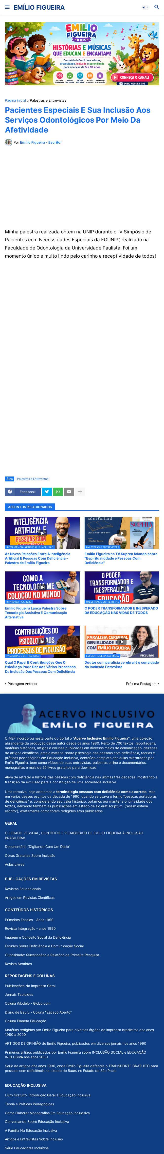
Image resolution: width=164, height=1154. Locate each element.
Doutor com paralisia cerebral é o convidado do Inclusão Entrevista (122, 664)
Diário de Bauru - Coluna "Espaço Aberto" (38, 1012)
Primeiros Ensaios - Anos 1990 (29, 920)
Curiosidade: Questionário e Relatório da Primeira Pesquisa (52, 955)
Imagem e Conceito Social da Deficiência (38, 937)
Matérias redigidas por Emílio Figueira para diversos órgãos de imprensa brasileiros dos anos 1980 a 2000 (79, 1032)
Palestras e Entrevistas (48, 100)
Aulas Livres (14, 864)
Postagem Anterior (22, 683)
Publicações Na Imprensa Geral (30, 986)
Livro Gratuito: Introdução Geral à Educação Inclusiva (48, 1095)
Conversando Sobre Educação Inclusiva (37, 1121)
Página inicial (15, 100)
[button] (7, 7)
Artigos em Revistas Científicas (30, 897)
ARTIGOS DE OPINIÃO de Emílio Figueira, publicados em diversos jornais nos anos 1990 (75, 1043)
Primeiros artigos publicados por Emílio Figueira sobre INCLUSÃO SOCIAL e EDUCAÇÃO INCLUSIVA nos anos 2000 (75, 1054)
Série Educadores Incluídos (27, 1148)
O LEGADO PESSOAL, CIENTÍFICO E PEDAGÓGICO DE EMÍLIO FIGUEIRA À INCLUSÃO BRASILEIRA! (74, 835)
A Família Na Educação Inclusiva (31, 1130)
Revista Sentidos (18, 964)
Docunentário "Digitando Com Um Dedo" (37, 846)
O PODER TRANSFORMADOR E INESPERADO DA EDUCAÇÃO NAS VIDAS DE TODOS (121, 610)
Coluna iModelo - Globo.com (27, 1003)
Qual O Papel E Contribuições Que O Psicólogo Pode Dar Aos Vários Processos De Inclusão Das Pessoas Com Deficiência (40, 666)
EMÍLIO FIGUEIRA (39, 7)
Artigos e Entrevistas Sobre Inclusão (34, 1139)
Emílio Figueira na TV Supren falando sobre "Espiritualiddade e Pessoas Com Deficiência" (121, 558)
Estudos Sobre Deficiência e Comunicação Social (44, 946)
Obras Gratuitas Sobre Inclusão (30, 855)
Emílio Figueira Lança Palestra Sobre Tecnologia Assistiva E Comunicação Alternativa (36, 612)
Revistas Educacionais (23, 889)
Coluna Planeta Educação (25, 1021)
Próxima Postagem (141, 683)
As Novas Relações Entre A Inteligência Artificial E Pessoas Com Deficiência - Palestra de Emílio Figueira (37, 558)
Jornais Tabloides (19, 994)
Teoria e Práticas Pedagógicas (29, 1104)
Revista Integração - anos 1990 (30, 928)
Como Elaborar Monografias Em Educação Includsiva (47, 1113)
